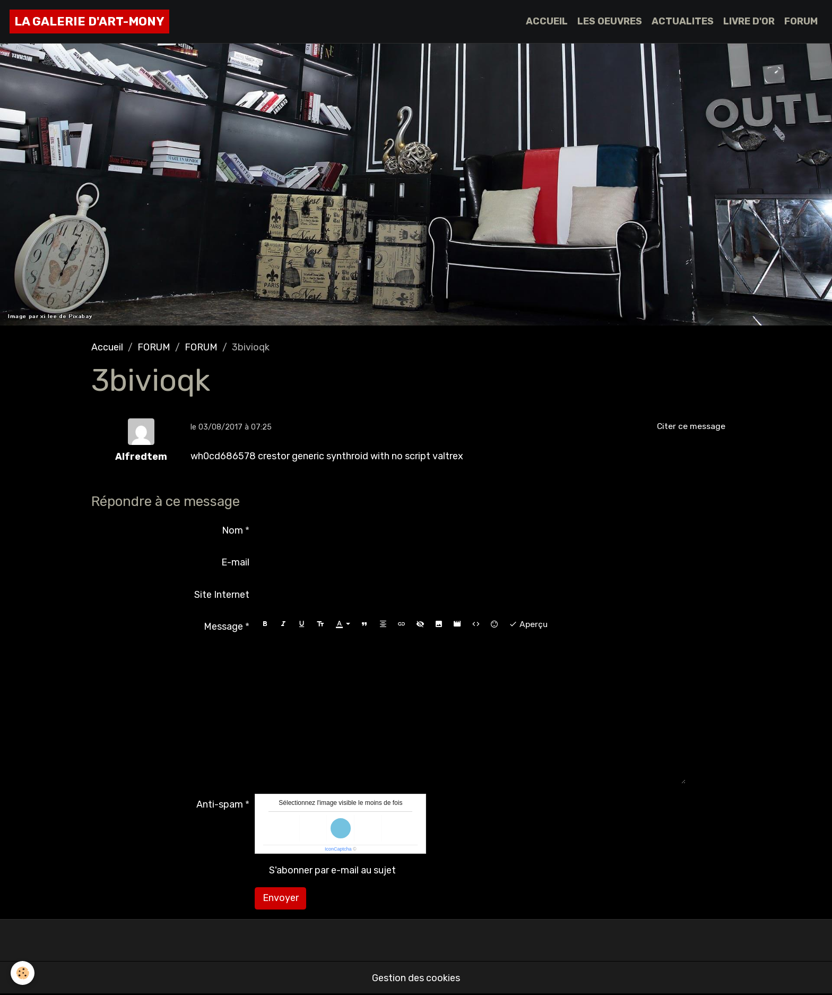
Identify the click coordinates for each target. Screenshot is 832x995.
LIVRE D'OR (749, 21)
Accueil (107, 347)
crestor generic (291, 456)
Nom (232, 530)
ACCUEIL (547, 21)
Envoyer (281, 898)
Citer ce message (691, 426)
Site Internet (221, 595)
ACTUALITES (683, 21)
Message (223, 626)
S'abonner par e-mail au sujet (332, 870)
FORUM (801, 21)
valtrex (447, 456)
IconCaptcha (338, 849)
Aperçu (528, 624)
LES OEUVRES (609, 21)
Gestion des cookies (416, 978)
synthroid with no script (378, 456)
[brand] (89, 21)
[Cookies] (22, 973)
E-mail (235, 562)
